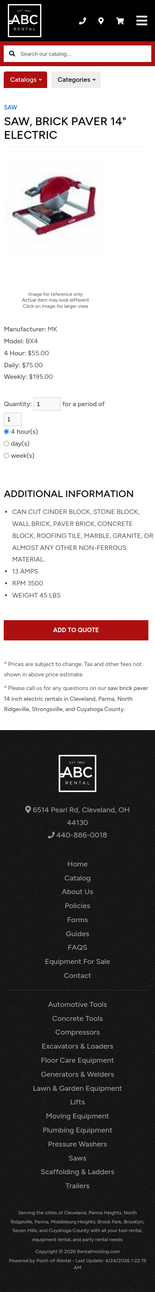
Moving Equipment (77, 1116)
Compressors (77, 1032)
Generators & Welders (77, 1074)
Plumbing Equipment (77, 1130)
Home (77, 863)
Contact (77, 975)
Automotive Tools (77, 1004)
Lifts (77, 1101)
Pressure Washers (77, 1144)
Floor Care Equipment (77, 1060)
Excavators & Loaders (77, 1046)
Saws (77, 1158)
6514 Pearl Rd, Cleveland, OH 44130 (77, 816)
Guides (77, 933)
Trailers (78, 1185)
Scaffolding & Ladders (77, 1171)
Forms (77, 919)
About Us (77, 891)
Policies (78, 905)
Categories (79, 79)
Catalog (77, 878)
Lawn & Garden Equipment (77, 1088)
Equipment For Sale (77, 961)
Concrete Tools (77, 1018)
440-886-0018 (77, 835)
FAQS (77, 947)
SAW (10, 107)
